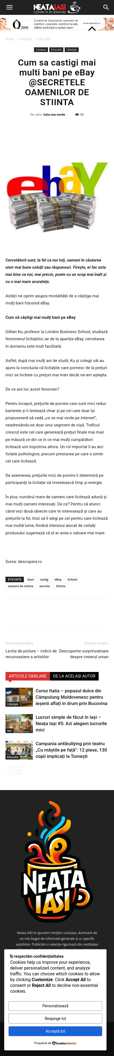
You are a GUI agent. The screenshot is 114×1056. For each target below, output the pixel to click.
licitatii (72, 579)
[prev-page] (8, 770)
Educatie (44, 39)
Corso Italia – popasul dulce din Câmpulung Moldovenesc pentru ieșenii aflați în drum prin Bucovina (71, 697)
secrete (44, 586)
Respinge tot (55, 1018)
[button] (9, 7)
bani (30, 579)
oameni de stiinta (20, 586)
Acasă (9, 39)
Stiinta (60, 586)
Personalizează (55, 1006)
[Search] (106, 7)
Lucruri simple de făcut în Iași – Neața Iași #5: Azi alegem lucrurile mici (71, 723)
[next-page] (17, 770)
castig (44, 579)
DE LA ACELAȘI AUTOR (74, 676)
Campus (26, 39)
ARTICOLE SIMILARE (28, 676)
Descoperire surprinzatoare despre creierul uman (84, 654)
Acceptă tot (55, 1031)
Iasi (9, 731)
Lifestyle (71, 49)
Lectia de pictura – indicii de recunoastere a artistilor (31, 654)
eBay (57, 579)
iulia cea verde (54, 114)
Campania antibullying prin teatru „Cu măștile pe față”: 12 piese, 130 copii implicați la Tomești (71, 750)
